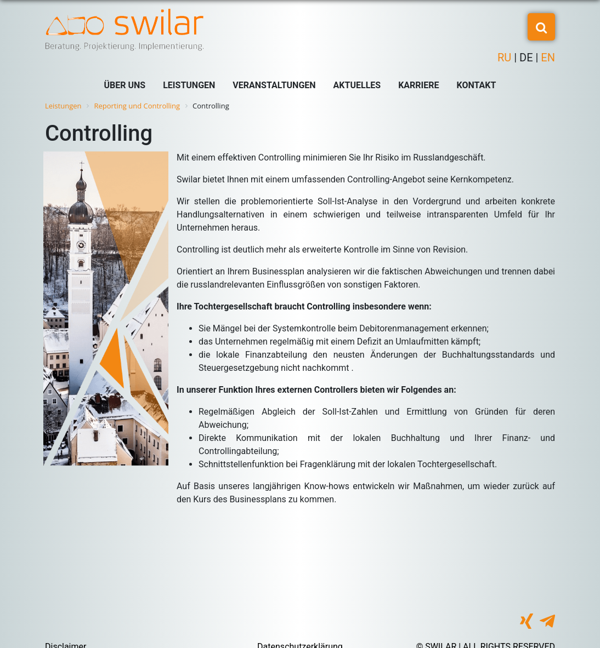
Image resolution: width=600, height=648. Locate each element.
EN (546, 57)
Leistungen (189, 85)
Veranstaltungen (274, 85)
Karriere (418, 85)
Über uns (125, 85)
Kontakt (476, 85)
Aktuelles (357, 85)
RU (505, 57)
